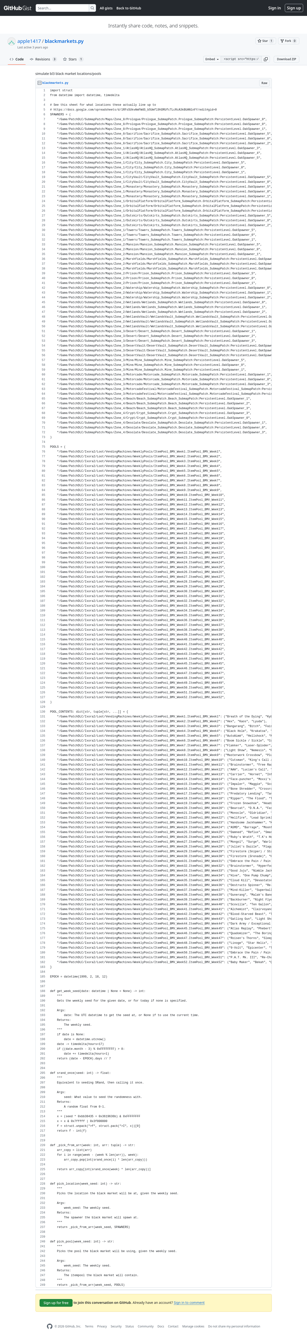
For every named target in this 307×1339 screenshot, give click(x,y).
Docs (160, 1326)
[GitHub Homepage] (50, 1326)
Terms (89, 1326)
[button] (266, 59)
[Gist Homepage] (18, 8)
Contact (173, 1326)
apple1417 (29, 41)
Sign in (274, 8)
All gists (106, 8)
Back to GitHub (128, 8)
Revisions (43, 59)
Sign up (294, 8)
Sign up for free (56, 1302)
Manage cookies (193, 1326)
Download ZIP (286, 59)
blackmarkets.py (64, 41)
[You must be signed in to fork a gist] (288, 41)
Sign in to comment (189, 1302)
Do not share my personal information (234, 1326)
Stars (73, 59)
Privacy (102, 1326)
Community (146, 1326)
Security (116, 1326)
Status (129, 1326)
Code (17, 59)
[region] (154, 688)
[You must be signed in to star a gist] (265, 41)
